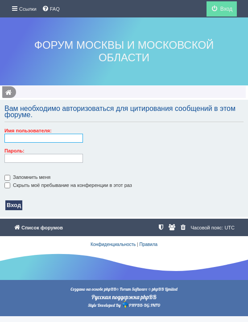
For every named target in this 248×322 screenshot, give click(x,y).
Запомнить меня (27, 177)
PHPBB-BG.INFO (141, 304)
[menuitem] (51, 9)
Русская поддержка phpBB (123, 297)
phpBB (110, 289)
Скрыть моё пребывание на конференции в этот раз (68, 185)
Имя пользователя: (28, 130)
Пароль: (14, 150)
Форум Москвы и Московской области (124, 51)
